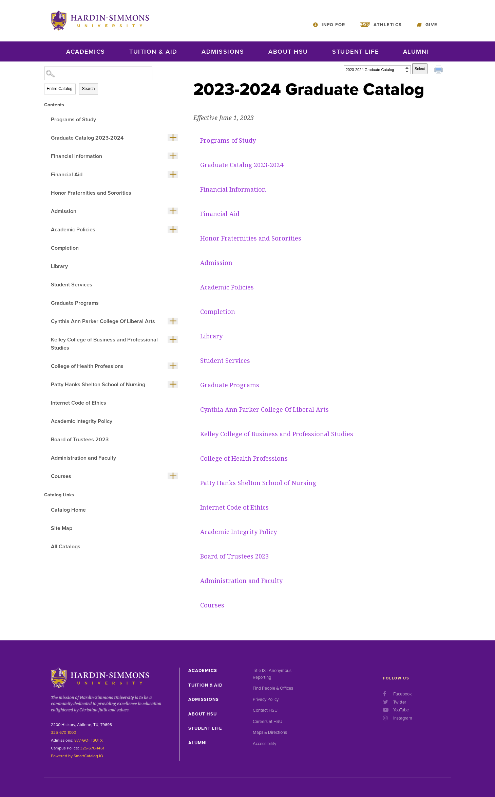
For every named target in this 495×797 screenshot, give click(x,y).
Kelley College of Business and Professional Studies (104, 343)
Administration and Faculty (83, 458)
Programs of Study (73, 119)
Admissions (223, 51)
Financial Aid (66, 174)
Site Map (61, 528)
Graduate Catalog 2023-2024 (87, 138)
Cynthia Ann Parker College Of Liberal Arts (103, 321)
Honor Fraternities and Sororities (91, 193)
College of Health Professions (87, 366)
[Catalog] (377, 69)
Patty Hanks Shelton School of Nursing (98, 384)
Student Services (71, 284)
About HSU (288, 51)
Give (431, 25)
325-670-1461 (92, 748)
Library (59, 266)
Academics (85, 51)
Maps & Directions (270, 732)
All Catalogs (65, 546)
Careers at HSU (267, 721)
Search (88, 88)
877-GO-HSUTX (88, 740)
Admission (63, 211)
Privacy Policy (266, 699)
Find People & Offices (273, 688)
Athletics (388, 25)
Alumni (416, 51)
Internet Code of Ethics (78, 403)
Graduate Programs (75, 303)
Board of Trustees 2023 (80, 439)
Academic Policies (73, 229)
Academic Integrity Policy (81, 421)
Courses (61, 476)
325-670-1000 (63, 732)
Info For (333, 25)
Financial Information (76, 156)
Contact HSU (265, 710)
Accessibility (264, 743)
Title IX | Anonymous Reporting (272, 674)
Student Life (355, 51)
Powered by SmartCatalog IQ (77, 756)
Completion (65, 248)
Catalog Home (68, 510)
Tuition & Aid (153, 51)
